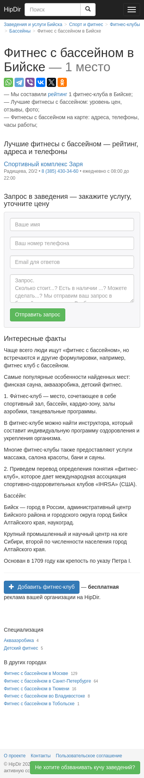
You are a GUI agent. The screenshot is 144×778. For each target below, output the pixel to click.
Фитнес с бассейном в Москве (36, 673)
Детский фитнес (21, 648)
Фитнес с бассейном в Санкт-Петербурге (47, 681)
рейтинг (57, 94)
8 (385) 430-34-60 (59, 171)
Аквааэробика (19, 640)
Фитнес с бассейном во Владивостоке (44, 696)
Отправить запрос (37, 314)
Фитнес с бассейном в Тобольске (39, 703)
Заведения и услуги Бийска (33, 24)
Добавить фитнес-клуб (41, 587)
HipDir (12, 9)
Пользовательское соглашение (89, 755)
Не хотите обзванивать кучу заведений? (85, 767)
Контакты (41, 755)
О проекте (15, 755)
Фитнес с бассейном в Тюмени (36, 688)
